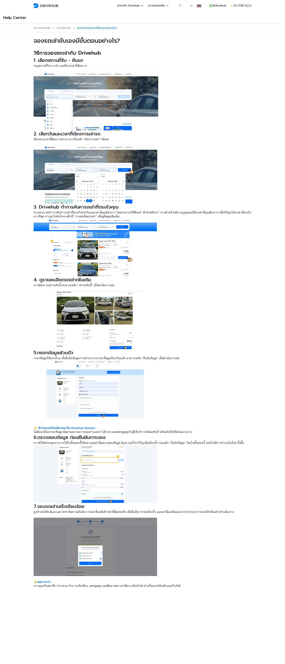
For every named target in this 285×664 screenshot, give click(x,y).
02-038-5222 (241, 6)
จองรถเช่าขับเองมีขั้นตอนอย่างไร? (97, 28)
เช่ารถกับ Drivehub (130, 6)
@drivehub (217, 6)
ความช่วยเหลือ (158, 6)
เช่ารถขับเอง (64, 28)
